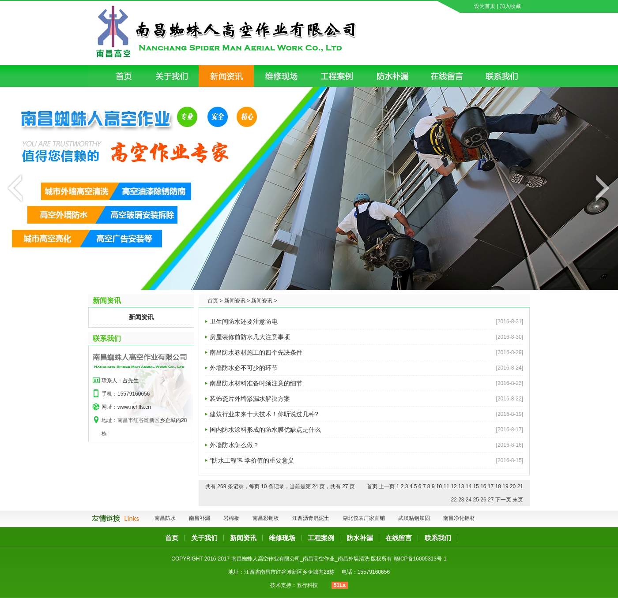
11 (446, 486)
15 (476, 486)
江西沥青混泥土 (310, 518)
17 (491, 486)
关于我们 (204, 538)
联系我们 (107, 338)
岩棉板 (231, 518)
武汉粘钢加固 (414, 518)
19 (505, 486)
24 (468, 500)
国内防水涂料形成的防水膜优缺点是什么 (265, 429)
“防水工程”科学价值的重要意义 (252, 460)
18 (498, 486)
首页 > (214, 301)
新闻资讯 (141, 317)
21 (520, 486)
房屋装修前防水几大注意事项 (250, 336)
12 (453, 486)
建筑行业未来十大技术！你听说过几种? (264, 414)
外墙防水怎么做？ (234, 444)
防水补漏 (360, 538)
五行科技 (307, 585)
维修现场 (282, 538)
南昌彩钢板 (265, 518)
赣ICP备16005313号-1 (420, 559)
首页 (171, 538)
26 (483, 500)
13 (461, 486)
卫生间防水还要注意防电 (244, 321)
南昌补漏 (199, 518)
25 (476, 500)
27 (491, 500)
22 (453, 500)
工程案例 (321, 538)
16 (483, 486)
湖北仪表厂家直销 (364, 518)
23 (461, 500)
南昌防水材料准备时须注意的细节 (256, 383)
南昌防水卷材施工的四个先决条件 (256, 352)
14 (468, 486)
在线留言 (398, 538)
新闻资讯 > (237, 301)
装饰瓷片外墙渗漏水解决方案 (250, 398)
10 (439, 486)
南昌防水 (165, 518)
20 (513, 486)
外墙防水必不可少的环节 (244, 367)
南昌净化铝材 (459, 518)
